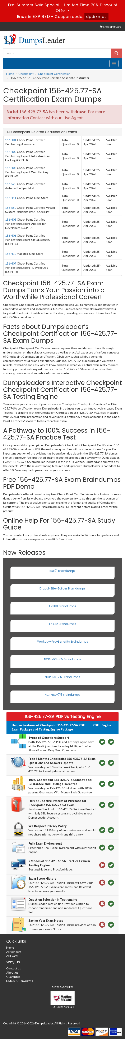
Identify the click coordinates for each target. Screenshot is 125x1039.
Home (10, 73)
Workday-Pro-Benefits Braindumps (62, 641)
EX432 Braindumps (62, 624)
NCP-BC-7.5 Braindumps (62, 695)
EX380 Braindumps (62, 606)
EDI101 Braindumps (62, 571)
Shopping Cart (110, 26)
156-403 (10, 168)
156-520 (10, 184)
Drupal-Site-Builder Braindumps (62, 588)
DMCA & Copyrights (19, 981)
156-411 (10, 198)
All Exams (12, 956)
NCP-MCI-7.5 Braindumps (62, 659)
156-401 (10, 140)
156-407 (10, 263)
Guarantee (13, 976)
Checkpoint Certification (54, 73)
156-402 (10, 152)
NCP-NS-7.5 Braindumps (62, 677)
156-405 (10, 219)
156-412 (10, 253)
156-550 (10, 207)
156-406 (10, 235)
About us (12, 972)
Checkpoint (26, 73)
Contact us (13, 968)
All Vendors (13, 951)
